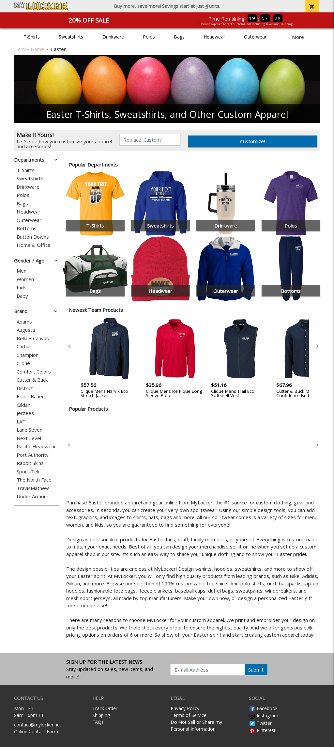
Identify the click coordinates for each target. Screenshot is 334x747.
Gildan (23, 405)
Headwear (214, 37)
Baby (22, 296)
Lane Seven (29, 430)
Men (21, 271)
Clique (23, 363)
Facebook (263, 708)
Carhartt (26, 346)
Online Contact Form (36, 731)
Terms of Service (188, 715)
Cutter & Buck (32, 380)
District (25, 388)
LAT (21, 421)
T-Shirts (31, 37)
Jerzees (25, 413)
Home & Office (34, 245)
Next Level (29, 438)
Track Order (104, 708)
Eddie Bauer (30, 396)
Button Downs (33, 237)
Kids (21, 287)
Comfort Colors (34, 371)
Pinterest (262, 730)
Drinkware (113, 37)
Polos (149, 37)
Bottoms (27, 228)
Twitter (260, 723)
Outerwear (255, 37)
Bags (179, 37)
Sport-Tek (28, 471)
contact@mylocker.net (37, 725)
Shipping (101, 715)
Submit (256, 669)
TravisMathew (33, 488)
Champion (27, 355)
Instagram (263, 715)
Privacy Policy (185, 708)
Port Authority (33, 455)
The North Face (34, 480)
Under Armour (33, 496)
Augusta (26, 330)
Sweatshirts (71, 37)
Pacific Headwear (36, 446)
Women (25, 279)
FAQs (98, 722)
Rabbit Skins (30, 463)
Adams (24, 322)
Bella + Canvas (33, 338)
